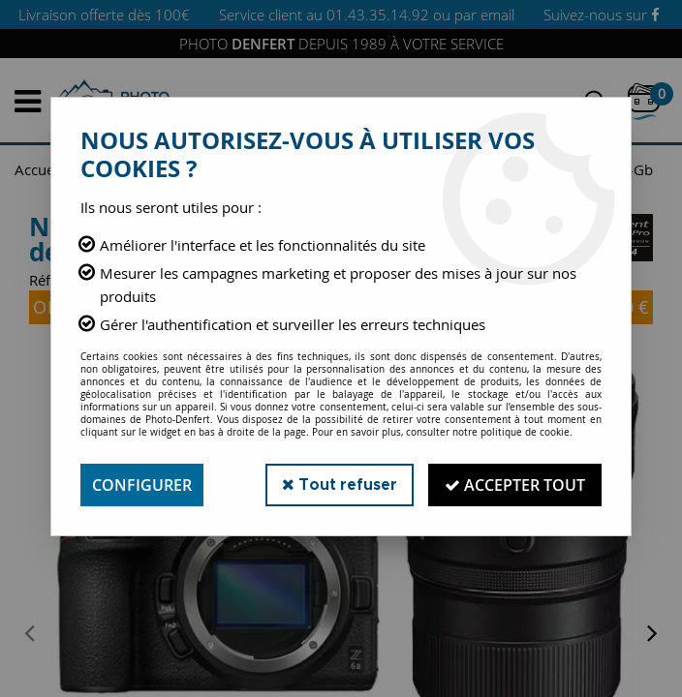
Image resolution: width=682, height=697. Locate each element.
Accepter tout (515, 485)
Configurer (142, 485)
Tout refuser (339, 484)
